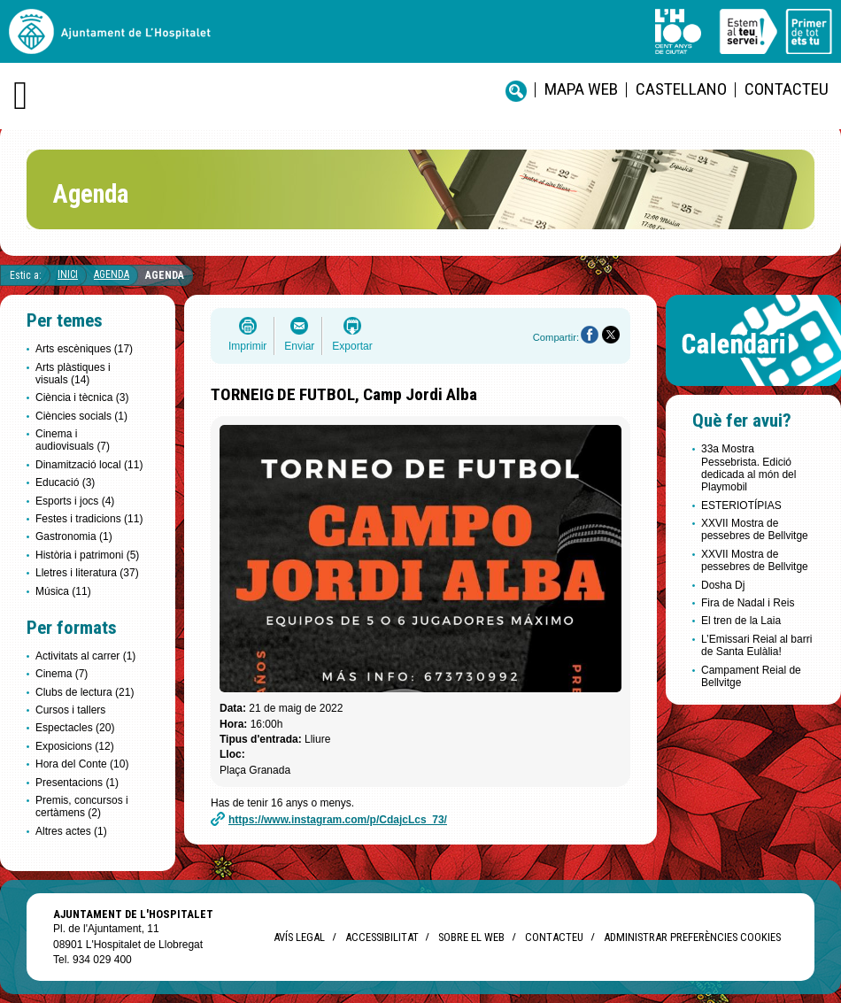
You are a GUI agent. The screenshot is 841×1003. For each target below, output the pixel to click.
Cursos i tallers (70, 710)
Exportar (352, 346)
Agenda (111, 274)
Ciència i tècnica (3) (81, 397)
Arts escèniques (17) (84, 349)
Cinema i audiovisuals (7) (72, 440)
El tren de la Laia (741, 620)
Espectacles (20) (74, 727)
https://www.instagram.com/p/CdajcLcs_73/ (337, 820)
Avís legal (299, 937)
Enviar (299, 346)
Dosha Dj (723, 585)
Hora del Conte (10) (81, 764)
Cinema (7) (61, 673)
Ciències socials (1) (81, 416)
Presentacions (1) (77, 782)
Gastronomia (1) (73, 536)
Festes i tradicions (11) (89, 519)
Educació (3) (65, 482)
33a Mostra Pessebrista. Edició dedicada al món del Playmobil (748, 468)
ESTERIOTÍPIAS (741, 505)
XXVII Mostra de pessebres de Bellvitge (754, 529)
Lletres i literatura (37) (87, 573)
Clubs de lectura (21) (84, 692)
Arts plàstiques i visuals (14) (73, 373)
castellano (681, 89)
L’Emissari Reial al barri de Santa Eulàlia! (756, 645)
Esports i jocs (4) (74, 501)
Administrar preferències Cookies (692, 937)
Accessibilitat (381, 937)
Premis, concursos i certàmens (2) (81, 806)
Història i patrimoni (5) (87, 555)
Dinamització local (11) (89, 465)
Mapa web (581, 89)
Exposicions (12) (74, 746)
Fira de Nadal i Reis (747, 603)
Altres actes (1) (71, 831)
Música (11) (63, 591)
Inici (68, 274)
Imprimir (247, 346)
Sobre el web (471, 937)
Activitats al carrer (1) (85, 656)
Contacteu (787, 89)
